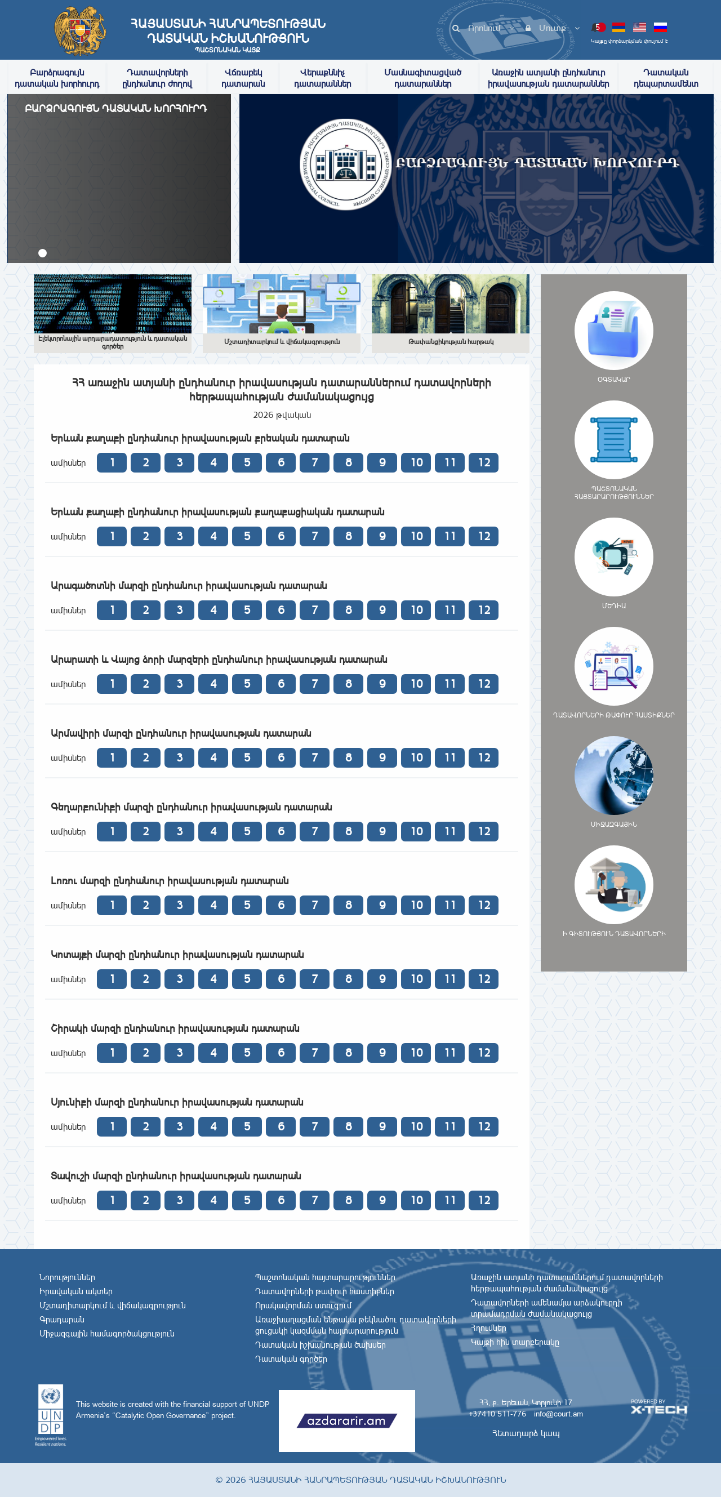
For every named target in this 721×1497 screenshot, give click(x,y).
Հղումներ (488, 1328)
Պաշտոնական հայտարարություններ (325, 1277)
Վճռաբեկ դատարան (243, 78)
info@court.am (558, 1413)
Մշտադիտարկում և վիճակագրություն (112, 1305)
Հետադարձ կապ (526, 1433)
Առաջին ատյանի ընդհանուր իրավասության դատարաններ (548, 78)
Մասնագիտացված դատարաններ (422, 78)
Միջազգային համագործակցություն (107, 1334)
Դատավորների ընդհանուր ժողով (157, 78)
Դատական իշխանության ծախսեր (320, 1345)
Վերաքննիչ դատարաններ (322, 78)
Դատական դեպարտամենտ (666, 78)
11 (449, 462)
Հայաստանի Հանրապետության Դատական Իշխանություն (227, 35)
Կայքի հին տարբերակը (515, 1342)
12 (484, 462)
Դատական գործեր (291, 1359)
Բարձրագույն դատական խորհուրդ (57, 78)
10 (416, 462)
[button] (42, 253)
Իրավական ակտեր (76, 1291)
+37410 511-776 (497, 1413)
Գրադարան (61, 1320)
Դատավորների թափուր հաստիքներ (324, 1291)
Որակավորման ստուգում (303, 1305)
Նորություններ (67, 1277)
